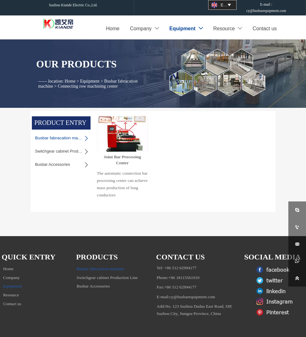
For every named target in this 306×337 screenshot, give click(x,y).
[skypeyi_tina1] (297, 209)
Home (70, 74)
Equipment (89, 74)
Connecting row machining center (88, 79)
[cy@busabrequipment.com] (297, 244)
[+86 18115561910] (297, 226)
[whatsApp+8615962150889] (297, 261)
